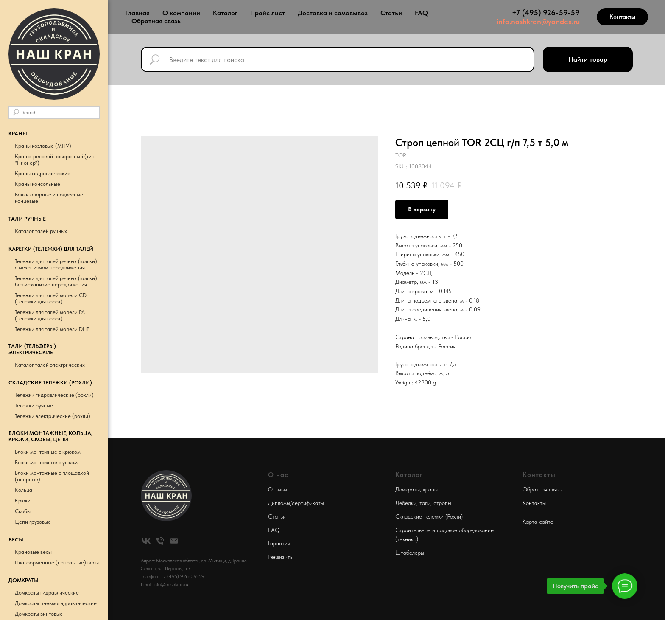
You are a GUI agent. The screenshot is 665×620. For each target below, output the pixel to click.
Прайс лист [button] (267, 13)
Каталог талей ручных (41, 231)
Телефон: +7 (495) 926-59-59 (172, 576)
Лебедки (405, 502)
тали (424, 502)
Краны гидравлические (42, 173)
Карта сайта (537, 521)
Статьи (391, 13)
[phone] (160, 541)
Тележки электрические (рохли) (52, 416)
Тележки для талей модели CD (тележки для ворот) (51, 298)
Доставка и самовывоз (333, 13)
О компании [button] (181, 13)
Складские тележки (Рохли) (429, 516)
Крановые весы (33, 552)
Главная (137, 13)
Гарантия (279, 543)
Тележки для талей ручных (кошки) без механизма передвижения (56, 281)
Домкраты (407, 489)
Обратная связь (156, 21)
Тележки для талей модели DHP (52, 329)
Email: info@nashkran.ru (164, 584)
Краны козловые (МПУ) (43, 146)
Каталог (225, 13)
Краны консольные (37, 184)
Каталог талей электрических (50, 365)
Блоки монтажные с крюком (48, 452)
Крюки (23, 500)
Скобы (23, 511)
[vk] (146, 541)
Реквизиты (280, 556)
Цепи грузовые (33, 522)
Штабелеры (409, 552)
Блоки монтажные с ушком (46, 462)
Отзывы (277, 489)
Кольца (23, 490)
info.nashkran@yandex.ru (538, 21)
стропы (442, 502)
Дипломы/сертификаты (296, 502)
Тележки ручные (34, 405)
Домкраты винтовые (39, 614)
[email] (174, 541)
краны (430, 489)
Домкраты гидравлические (47, 592)
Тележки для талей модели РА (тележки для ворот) (50, 315)
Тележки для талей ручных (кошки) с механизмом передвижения (56, 264)
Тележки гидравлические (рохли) (54, 395)
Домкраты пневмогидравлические (56, 603)
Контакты (534, 502)
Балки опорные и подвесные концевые (49, 197)
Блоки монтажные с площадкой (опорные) (52, 476)
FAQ (421, 13)
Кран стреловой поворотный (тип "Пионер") (55, 159)
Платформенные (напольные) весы (57, 562)
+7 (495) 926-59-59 (546, 12)
